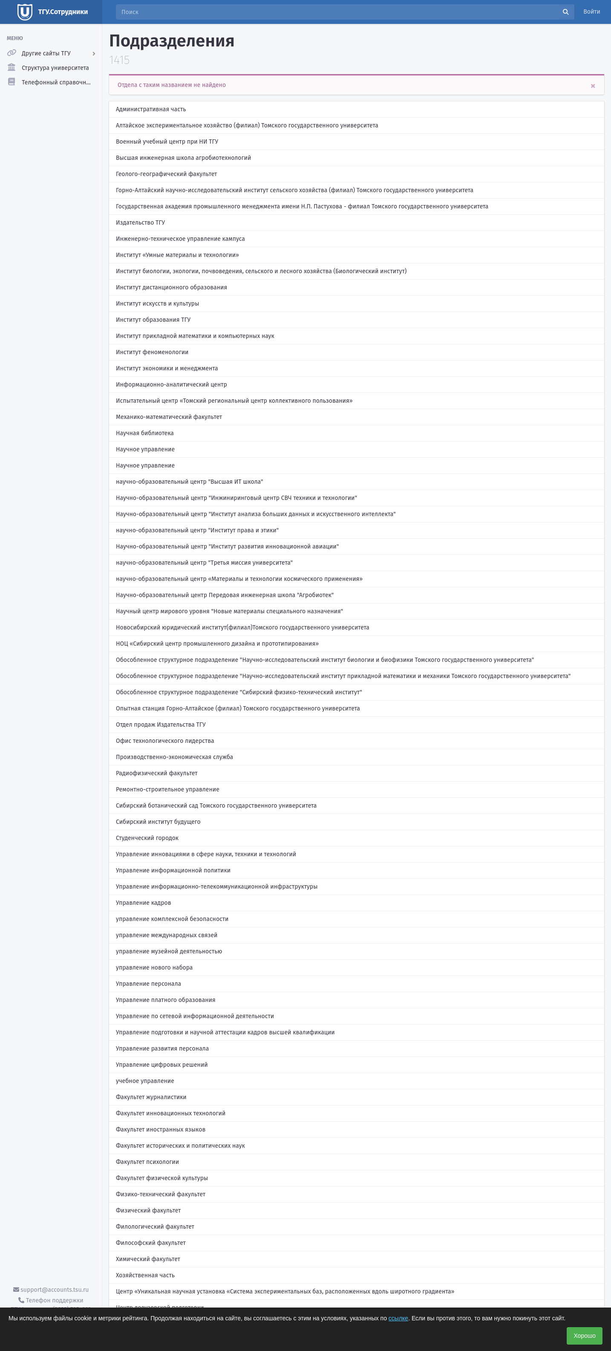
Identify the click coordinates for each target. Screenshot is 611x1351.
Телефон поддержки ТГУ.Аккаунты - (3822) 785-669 (51, 1305)
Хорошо (585, 1335)
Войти (591, 11)
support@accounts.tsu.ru (51, 1289)
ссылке (398, 1318)
